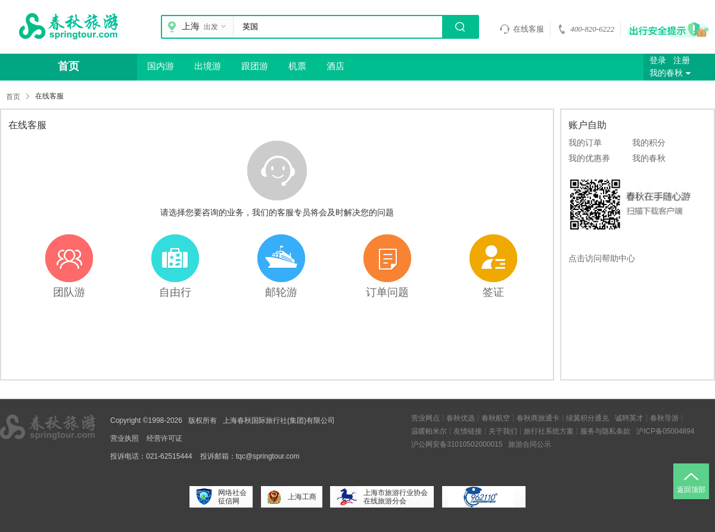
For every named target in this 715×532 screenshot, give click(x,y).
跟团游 (254, 66)
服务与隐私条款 (605, 431)
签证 (493, 292)
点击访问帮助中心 (601, 258)
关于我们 (503, 431)
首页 (68, 66)
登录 (657, 60)
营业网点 (425, 418)
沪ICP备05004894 (665, 431)
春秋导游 (664, 418)
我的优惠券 (589, 158)
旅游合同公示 (529, 444)
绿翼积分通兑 (587, 418)
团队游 (69, 292)
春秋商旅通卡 (538, 418)
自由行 (175, 292)
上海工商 (291, 497)
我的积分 (649, 142)
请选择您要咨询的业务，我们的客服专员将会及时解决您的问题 (277, 212)
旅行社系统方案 (549, 431)
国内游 (160, 66)
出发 (216, 27)
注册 (681, 60)
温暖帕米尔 (429, 431)
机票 (297, 66)
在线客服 (521, 29)
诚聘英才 (629, 418)
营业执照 (124, 438)
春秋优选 (460, 418)
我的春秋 (671, 73)
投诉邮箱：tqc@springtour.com (250, 456)
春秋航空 (495, 418)
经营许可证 (164, 438)
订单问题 (387, 292)
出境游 (207, 66)
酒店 (335, 66)
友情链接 (467, 431)
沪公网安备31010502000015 (456, 444)
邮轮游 (281, 292)
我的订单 (585, 142)
